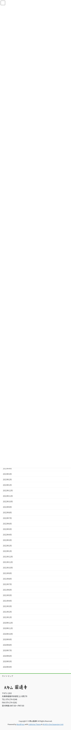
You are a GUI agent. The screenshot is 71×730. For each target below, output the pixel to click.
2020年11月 (8, 628)
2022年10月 (8, 501)
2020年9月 (7, 639)
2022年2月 (7, 545)
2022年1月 (7, 551)
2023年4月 (7, 468)
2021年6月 (7, 589)
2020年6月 (7, 656)
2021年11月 (8, 562)
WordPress (21, 724)
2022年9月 (7, 507)
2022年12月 (8, 490)
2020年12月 (8, 622)
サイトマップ (7, 676)
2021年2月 (7, 611)
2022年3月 (7, 540)
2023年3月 (7, 474)
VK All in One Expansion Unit (53, 724)
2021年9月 (7, 573)
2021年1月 (7, 617)
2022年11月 (8, 496)
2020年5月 (7, 661)
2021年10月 (8, 567)
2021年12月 (8, 556)
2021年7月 (7, 584)
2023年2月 (7, 479)
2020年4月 (7, 667)
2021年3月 (7, 606)
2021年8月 (7, 578)
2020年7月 (7, 650)
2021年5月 (7, 595)
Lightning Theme (34, 724)
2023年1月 (7, 485)
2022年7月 (7, 518)
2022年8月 (7, 512)
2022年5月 (7, 529)
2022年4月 (7, 534)
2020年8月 (7, 645)
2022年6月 (7, 523)
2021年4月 (7, 600)
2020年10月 (8, 634)
